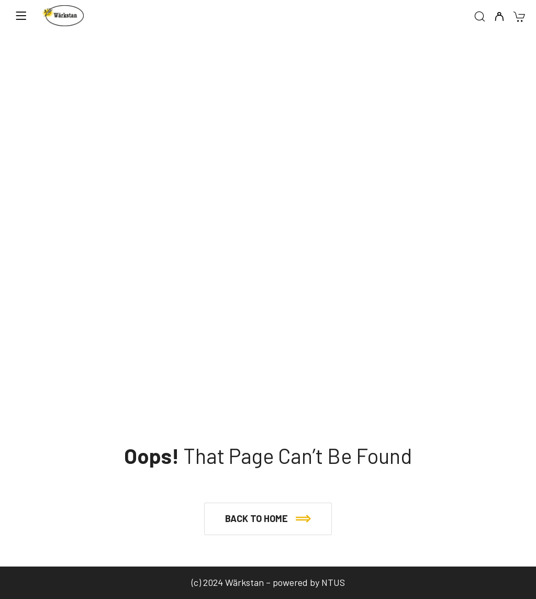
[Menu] (21, 15)
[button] (268, 519)
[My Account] (499, 17)
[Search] (479, 17)
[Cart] (519, 17)
